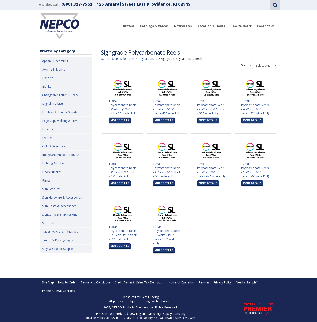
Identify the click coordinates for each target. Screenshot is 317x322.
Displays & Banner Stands (59, 112)
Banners (47, 78)
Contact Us (266, 26)
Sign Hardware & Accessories (62, 197)
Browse (129, 26)
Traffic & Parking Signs (57, 240)
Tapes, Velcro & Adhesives (60, 232)
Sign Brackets (51, 189)
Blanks (46, 86)
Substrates (49, 223)
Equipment (49, 129)
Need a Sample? (247, 282)
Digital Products (53, 104)
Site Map (48, 282)
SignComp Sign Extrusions (59, 214)
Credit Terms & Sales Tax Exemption (139, 282)
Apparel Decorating (55, 61)
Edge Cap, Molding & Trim (60, 121)
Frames (47, 138)
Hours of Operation (181, 282)
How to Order (241, 26)
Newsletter (183, 26)
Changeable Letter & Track (60, 95)
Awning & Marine (53, 69)
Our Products (110, 59)
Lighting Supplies (53, 163)
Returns (204, 282)
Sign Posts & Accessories (59, 206)
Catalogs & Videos (154, 26)
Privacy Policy (222, 282)
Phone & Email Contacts (58, 291)
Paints (46, 180)
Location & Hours (211, 26)
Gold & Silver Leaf (54, 146)
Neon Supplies (52, 172)
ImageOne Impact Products (61, 155)
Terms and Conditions (96, 282)
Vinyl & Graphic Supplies (58, 249)
